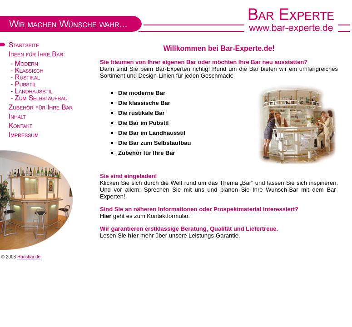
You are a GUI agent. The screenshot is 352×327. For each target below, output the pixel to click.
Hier (105, 216)
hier (133, 235)
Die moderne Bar (141, 92)
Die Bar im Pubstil (143, 122)
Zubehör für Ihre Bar (146, 152)
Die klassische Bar (144, 102)
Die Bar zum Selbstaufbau (154, 142)
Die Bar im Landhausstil (151, 132)
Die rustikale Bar (141, 112)
